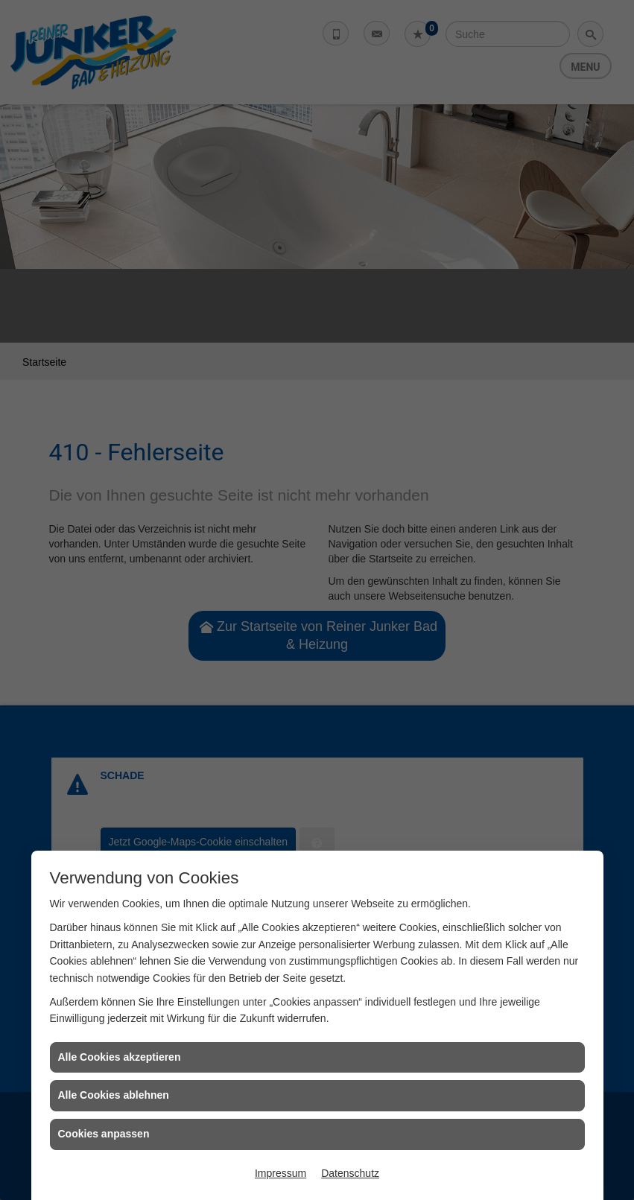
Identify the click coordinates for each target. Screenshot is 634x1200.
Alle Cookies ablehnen (113, 1095)
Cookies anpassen (104, 1134)
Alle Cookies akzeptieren (119, 1057)
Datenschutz (350, 1173)
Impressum (280, 1173)
